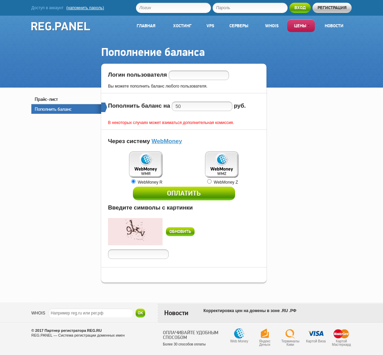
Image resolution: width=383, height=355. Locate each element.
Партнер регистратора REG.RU (73, 330)
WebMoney (167, 141)
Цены (302, 25)
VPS (210, 25)
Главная (146, 25)
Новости (334, 25)
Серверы (238, 25)
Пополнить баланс (68, 108)
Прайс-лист (46, 99)
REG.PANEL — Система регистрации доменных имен (78, 335)
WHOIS (38, 313)
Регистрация (332, 7)
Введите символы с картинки (150, 207)
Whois (272, 25)
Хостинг (182, 25)
